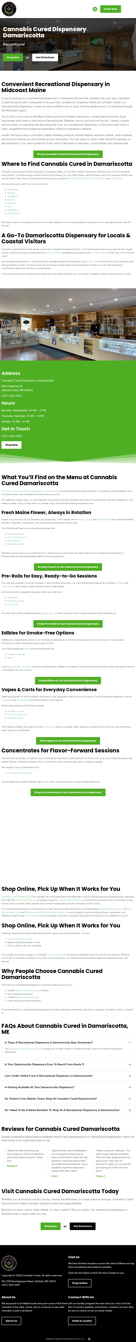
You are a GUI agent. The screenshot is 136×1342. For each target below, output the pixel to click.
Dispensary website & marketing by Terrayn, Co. (65, 1339)
